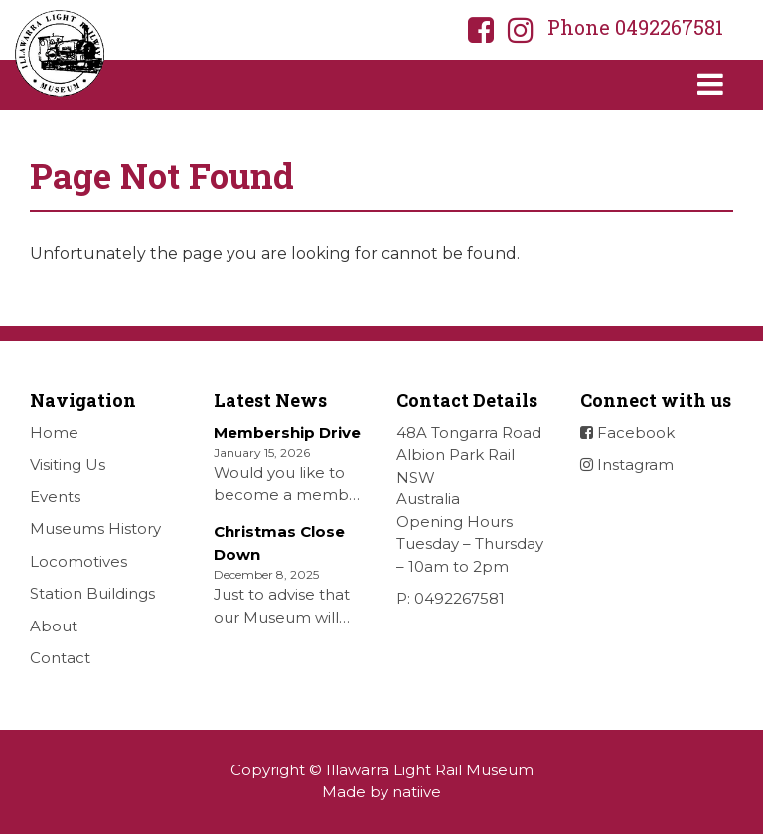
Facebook (627, 432)
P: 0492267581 (450, 598)
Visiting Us (67, 464)
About (53, 626)
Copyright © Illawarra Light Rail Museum (382, 770)
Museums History (95, 528)
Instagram (627, 464)
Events (55, 496)
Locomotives (78, 561)
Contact (60, 657)
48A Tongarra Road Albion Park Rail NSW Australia (468, 466)
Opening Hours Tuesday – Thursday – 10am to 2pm (469, 544)
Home (54, 432)
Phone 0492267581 (635, 27)
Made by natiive (381, 791)
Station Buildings (92, 593)
